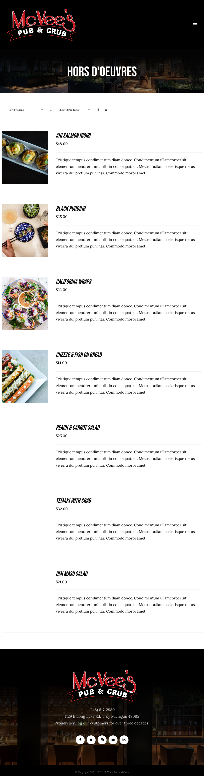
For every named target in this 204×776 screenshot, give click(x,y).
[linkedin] (124, 739)
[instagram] (102, 739)
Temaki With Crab (73, 500)
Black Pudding (70, 208)
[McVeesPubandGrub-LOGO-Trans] (41, 9)
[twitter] (91, 739)
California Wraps (73, 281)
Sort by (16, 109)
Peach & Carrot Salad (77, 427)
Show (69, 109)
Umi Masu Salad (71, 574)
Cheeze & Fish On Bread (79, 355)
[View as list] (106, 110)
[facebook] (80, 739)
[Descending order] (51, 110)
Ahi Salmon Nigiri (73, 135)
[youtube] (113, 739)
